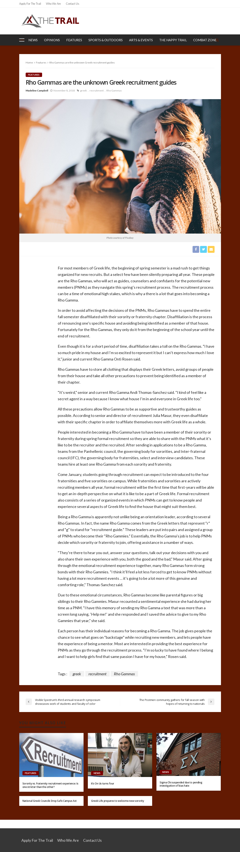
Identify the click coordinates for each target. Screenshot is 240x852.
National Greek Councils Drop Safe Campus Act (49, 800)
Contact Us (72, 3)
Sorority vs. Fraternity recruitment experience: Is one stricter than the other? (50, 785)
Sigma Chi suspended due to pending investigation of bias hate (181, 784)
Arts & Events (141, 40)
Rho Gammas (114, 90)
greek (83, 90)
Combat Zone (205, 40)
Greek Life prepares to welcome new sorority (117, 800)
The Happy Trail (173, 40)
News (33, 40)
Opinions (52, 40)
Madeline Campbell (37, 90)
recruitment (97, 90)
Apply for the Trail (30, 3)
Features (74, 40)
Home (29, 62)
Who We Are (53, 3)
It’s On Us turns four (102, 783)
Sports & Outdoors (105, 40)
